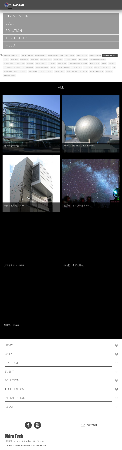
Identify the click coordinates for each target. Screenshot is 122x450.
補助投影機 (24, 59)
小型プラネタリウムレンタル (77, 71)
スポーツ (49, 71)
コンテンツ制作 (70, 59)
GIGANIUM (33, 71)
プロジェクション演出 (12, 67)
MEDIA (11, 45)
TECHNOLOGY (16, 38)
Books (6, 59)
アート (41, 71)
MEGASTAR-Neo (64, 67)
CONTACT (92, 425)
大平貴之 (52, 63)
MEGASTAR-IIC (9, 75)
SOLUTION (14, 31)
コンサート (88, 67)
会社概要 (9, 441)
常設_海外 (34, 59)
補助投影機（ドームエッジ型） (15, 71)
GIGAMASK (82, 59)
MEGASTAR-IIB (95, 55)
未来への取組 (94, 63)
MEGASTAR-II (82, 55)
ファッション (77, 67)
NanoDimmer (70, 55)
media (53, 67)
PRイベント (62, 63)
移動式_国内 (58, 59)
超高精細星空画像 (42, 67)
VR (114, 67)
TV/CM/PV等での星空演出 (78, 63)
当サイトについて (39, 441)
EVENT (11, 23)
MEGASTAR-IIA (27, 55)
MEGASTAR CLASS (55, 55)
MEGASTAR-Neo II (96, 71)
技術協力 (112, 63)
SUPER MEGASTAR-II (97, 59)
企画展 (104, 63)
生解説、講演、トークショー (14, 63)
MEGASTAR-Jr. (41, 63)
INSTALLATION (17, 16)
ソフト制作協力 (27, 67)
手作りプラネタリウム (102, 67)
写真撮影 (109, 71)
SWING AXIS (59, 71)
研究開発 (30, 63)
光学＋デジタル (45, 59)
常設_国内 (14, 59)
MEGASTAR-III (40, 55)
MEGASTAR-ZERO (110, 55)
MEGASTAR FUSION (11, 55)
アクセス (17, 441)
